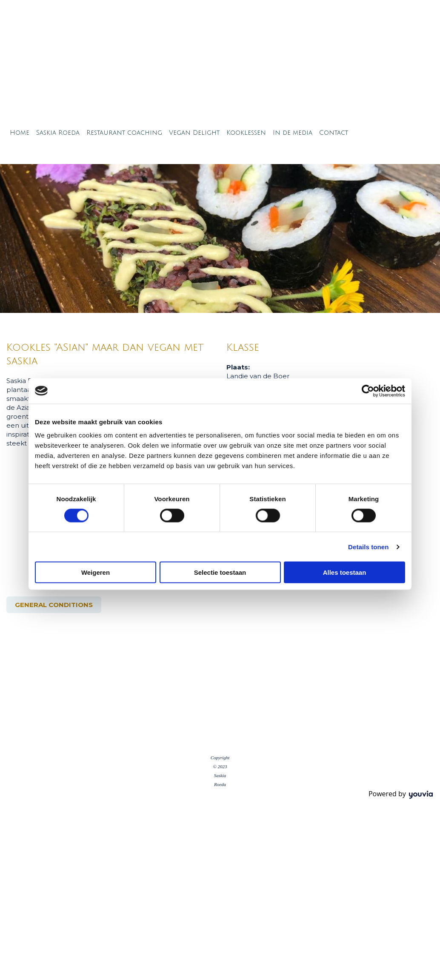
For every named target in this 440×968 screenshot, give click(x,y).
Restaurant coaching (124, 132)
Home (19, 132)
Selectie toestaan (220, 572)
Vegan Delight (194, 132)
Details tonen (368, 546)
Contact (333, 132)
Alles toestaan (344, 572)
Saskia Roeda (58, 132)
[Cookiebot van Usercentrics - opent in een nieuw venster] (368, 390)
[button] (53, 604)
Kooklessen (246, 132)
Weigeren (95, 572)
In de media (292, 132)
